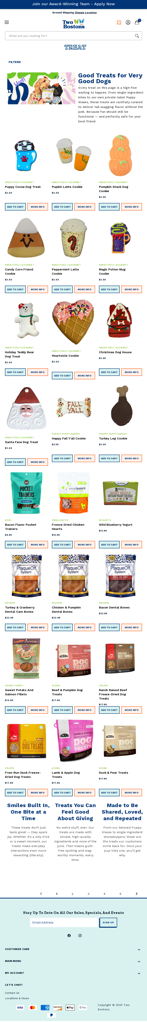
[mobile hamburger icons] (5, 22)
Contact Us (12, 993)
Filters (16, 62)
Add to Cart (15, 207)
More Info (38, 207)
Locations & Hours (17, 999)
